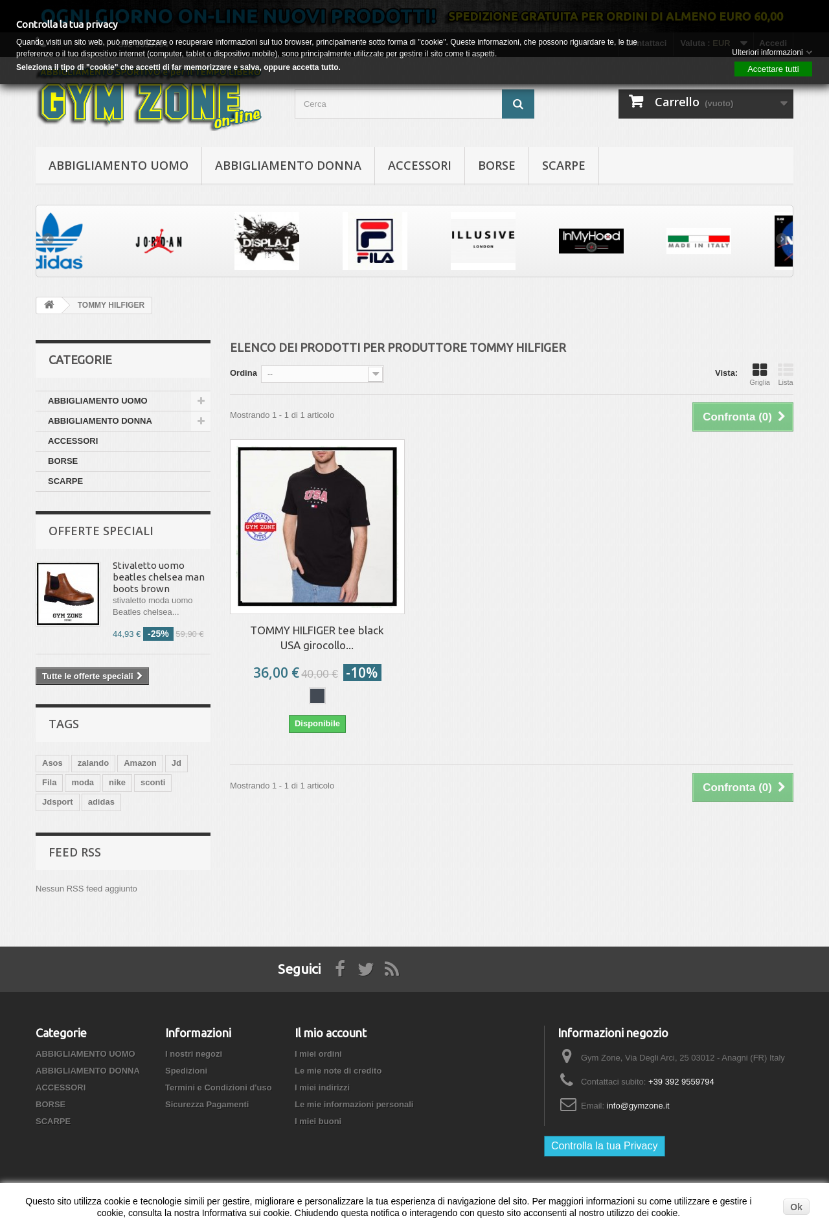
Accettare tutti (773, 69)
